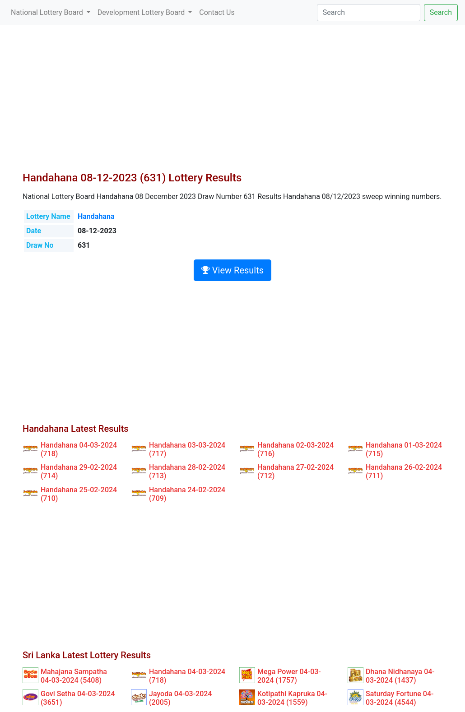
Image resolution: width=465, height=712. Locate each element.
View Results (232, 270)
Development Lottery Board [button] (142, 12)
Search (441, 12)
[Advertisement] (232, 104)
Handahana (96, 216)
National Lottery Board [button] (48, 12)
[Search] (368, 12)
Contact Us (217, 12)
